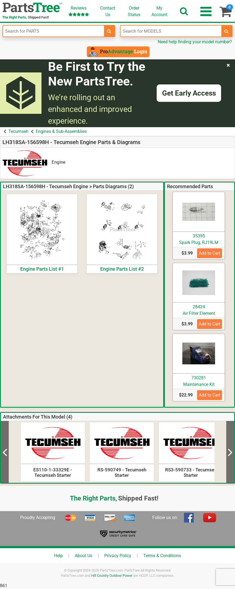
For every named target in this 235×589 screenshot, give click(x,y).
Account (159, 11)
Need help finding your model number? (195, 41)
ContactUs (107, 11)
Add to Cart (209, 253)
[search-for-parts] (109, 31)
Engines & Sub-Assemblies (61, 131)
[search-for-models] (226, 31)
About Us (83, 555)
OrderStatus (134, 11)
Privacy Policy (117, 555)
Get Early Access (189, 93)
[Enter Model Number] (171, 31)
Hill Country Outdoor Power (111, 575)
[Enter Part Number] (53, 31)
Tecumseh (18, 131)
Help (58, 555)
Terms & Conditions (162, 555)
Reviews (79, 11)
